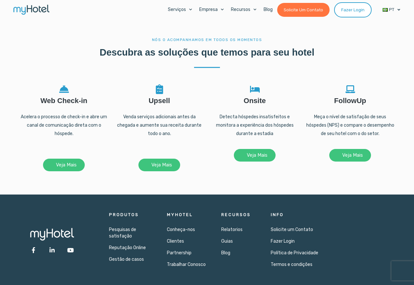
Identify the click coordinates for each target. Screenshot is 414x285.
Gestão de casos (126, 259)
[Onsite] (255, 89)
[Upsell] (159, 89)
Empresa (211, 10)
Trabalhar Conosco (186, 264)
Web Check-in (63, 101)
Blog (268, 9)
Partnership (179, 253)
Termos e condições (291, 264)
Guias (227, 241)
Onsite (255, 101)
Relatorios (232, 229)
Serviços (180, 10)
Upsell (159, 101)
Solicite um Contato (292, 229)
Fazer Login (283, 241)
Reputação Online (127, 247)
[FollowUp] (350, 89)
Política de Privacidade (294, 253)
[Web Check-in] (64, 89)
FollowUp (350, 101)
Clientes (175, 241)
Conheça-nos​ (181, 229)
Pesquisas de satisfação (122, 233)
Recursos (243, 10)
